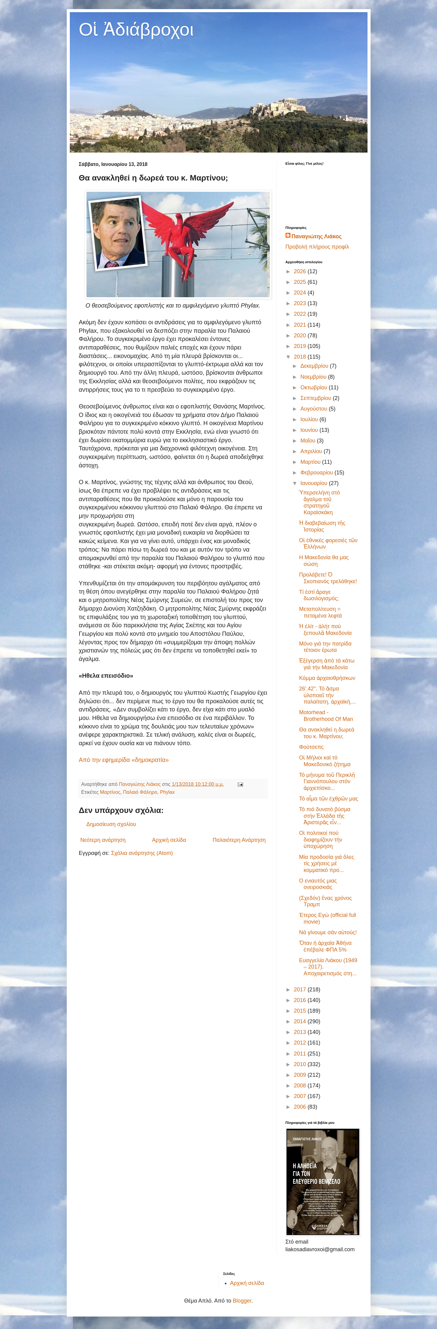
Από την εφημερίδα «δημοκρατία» (124, 759)
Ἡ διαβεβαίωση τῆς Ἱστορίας (322, 526)
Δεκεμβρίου (315, 366)
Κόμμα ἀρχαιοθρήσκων (327, 678)
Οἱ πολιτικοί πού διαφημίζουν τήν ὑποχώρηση (320, 839)
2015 (300, 1011)
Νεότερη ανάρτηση (103, 840)
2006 (300, 1107)
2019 (300, 346)
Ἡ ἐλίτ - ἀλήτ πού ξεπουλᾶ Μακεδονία (325, 629)
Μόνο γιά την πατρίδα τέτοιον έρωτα (325, 647)
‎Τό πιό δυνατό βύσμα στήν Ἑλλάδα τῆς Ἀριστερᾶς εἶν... (324, 815)
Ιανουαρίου (314, 483)
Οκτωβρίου (314, 387)
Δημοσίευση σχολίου (111, 824)
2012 (300, 1043)
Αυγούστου (314, 409)
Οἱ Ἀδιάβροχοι (136, 29)
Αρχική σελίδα (169, 840)
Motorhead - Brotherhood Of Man (326, 715)
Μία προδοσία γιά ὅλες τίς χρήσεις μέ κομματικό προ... (326, 863)
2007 (300, 1096)
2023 (300, 303)
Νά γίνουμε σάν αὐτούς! (328, 932)
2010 (300, 1064)
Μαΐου (308, 441)
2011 (300, 1054)
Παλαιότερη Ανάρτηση (239, 840)
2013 (300, 1032)
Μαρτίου (311, 462)
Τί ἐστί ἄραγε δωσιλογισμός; (319, 595)
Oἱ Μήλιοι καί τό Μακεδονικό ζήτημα (325, 761)
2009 (300, 1075)
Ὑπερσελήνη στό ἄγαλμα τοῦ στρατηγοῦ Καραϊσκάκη (319, 502)
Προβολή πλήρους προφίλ (317, 247)
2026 (300, 271)
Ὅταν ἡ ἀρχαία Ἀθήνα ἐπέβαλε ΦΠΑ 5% (325, 946)
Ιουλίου (310, 419)
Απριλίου (312, 451)
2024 (300, 293)
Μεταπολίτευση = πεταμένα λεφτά (320, 612)
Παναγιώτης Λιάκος (317, 236)
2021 (300, 325)
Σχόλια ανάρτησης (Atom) (142, 853)
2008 (300, 1086)
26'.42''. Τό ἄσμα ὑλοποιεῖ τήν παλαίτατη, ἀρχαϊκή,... (327, 695)
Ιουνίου (310, 430)
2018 (300, 357)
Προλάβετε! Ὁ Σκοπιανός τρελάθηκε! (328, 578)
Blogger (242, 1301)
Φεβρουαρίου (317, 473)
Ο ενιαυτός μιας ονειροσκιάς (318, 884)
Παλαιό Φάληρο (140, 792)
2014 (300, 1021)
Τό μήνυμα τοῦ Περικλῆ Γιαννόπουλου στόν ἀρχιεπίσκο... (327, 781)
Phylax (167, 792)
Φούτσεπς (311, 747)
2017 (300, 989)
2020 (300, 335)
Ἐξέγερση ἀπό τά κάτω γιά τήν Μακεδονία (326, 664)
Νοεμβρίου (314, 377)
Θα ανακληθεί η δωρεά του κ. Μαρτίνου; (326, 733)
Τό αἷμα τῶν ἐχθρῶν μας (328, 799)
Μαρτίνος (110, 792)
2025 (300, 282)
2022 (300, 314)
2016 (300, 1000)
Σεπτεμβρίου (316, 398)
